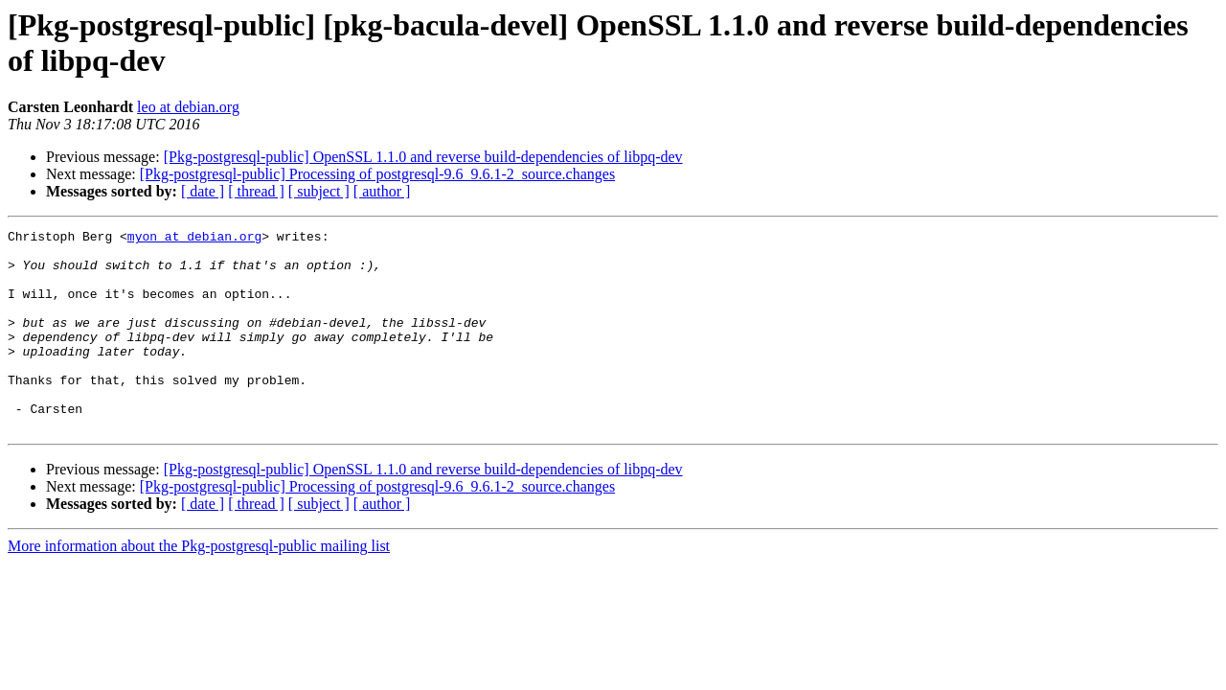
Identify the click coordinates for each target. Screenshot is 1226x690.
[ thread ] (256, 191)
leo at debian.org (188, 107)
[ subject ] (319, 191)
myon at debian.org (194, 238)
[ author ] (382, 191)
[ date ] (202, 191)
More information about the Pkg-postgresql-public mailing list (199, 586)
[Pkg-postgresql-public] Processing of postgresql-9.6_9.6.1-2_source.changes (377, 174)
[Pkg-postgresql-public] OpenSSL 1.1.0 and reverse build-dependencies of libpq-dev (423, 157)
